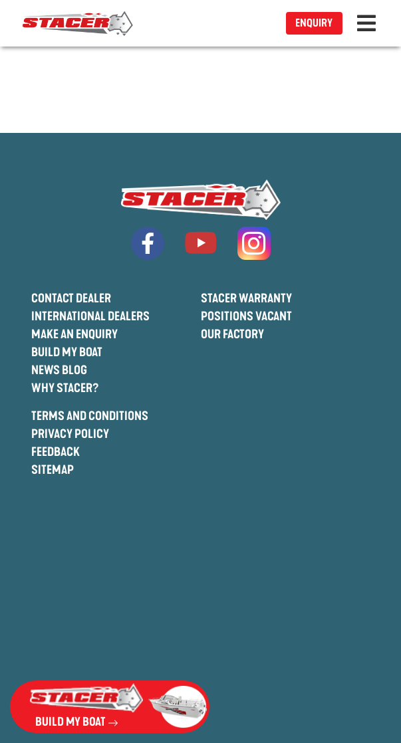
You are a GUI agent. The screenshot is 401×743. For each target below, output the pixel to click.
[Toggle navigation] (366, 23)
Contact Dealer (71, 298)
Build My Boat (66, 352)
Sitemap (52, 470)
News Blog (59, 370)
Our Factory (232, 334)
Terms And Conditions (89, 416)
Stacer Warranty (246, 298)
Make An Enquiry (74, 334)
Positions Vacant (246, 316)
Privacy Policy (70, 434)
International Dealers (90, 316)
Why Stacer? (65, 388)
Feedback (55, 452)
